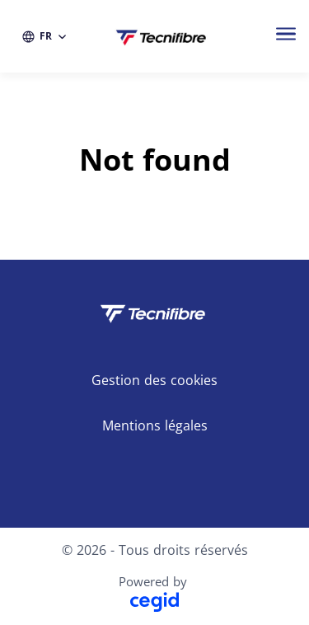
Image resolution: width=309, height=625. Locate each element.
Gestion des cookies (154, 380)
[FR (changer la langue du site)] (45, 36)
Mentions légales (155, 425)
